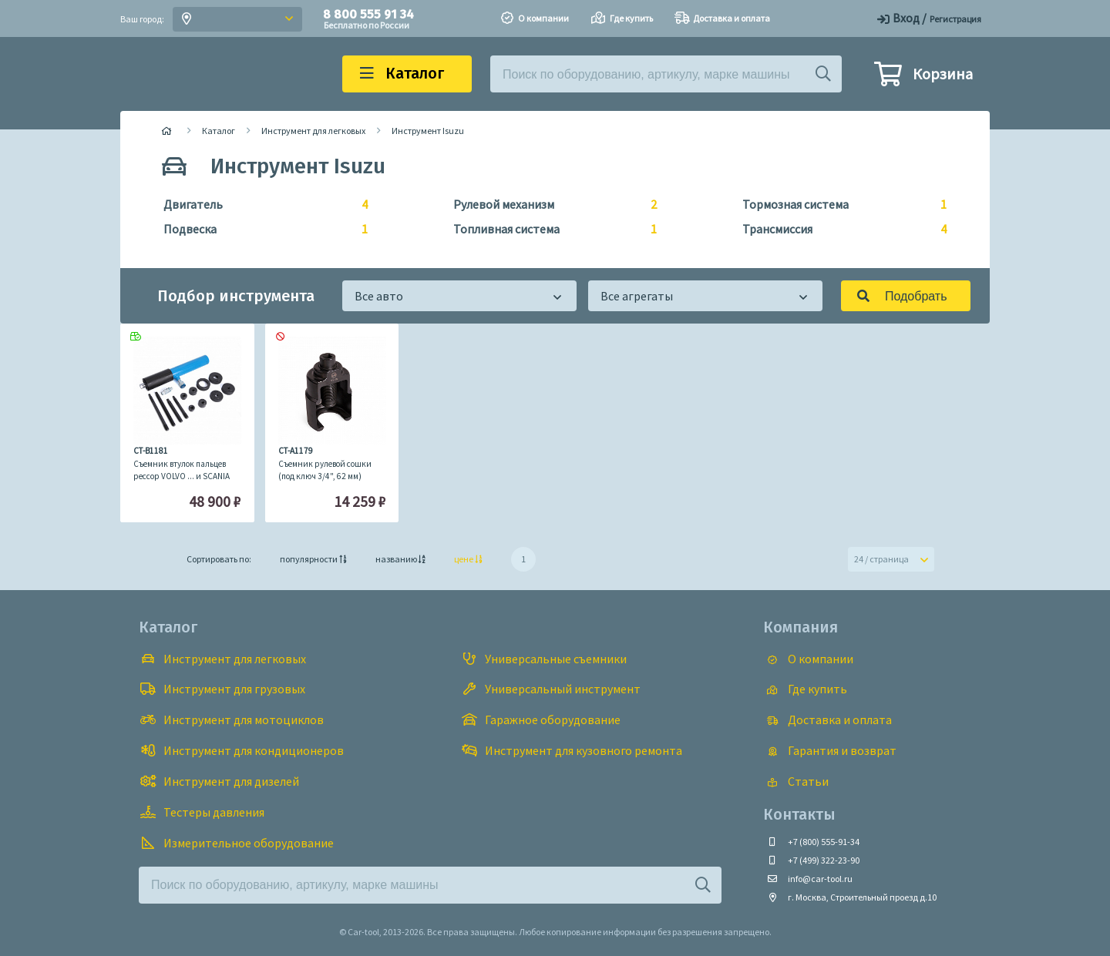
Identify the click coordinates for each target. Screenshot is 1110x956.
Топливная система (549, 229)
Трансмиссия (838, 229)
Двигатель (259, 205)
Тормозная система (838, 205)
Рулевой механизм (549, 205)
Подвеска (259, 229)
